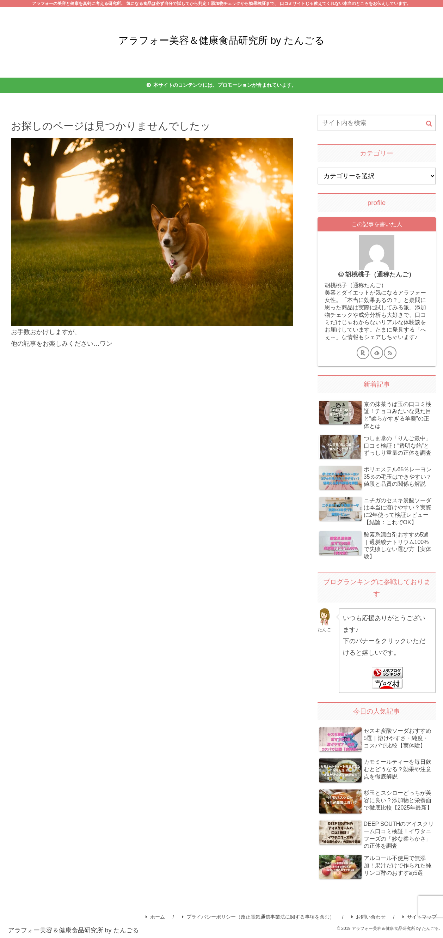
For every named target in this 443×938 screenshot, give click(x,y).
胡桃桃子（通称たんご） (380, 274)
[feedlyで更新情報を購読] (376, 352)
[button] (429, 123)
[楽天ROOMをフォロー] (363, 352)
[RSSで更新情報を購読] (390, 352)
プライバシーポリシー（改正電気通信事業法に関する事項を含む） (258, 917)
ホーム (155, 917)
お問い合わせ (368, 917)
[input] (377, 123)
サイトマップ (419, 917)
